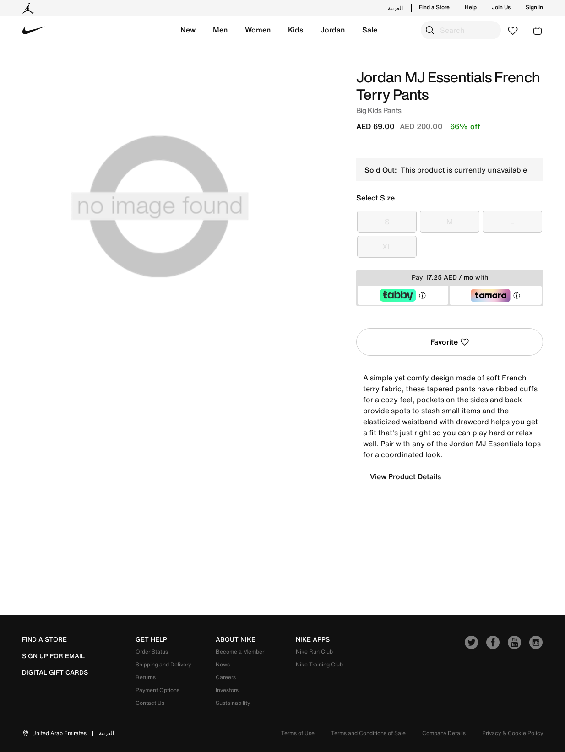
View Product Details (405, 476)
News (223, 664)
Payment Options (157, 690)
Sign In (534, 7)
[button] (187, 30)
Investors (227, 690)
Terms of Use (298, 733)
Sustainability (233, 703)
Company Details (444, 733)
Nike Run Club (314, 651)
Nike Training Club (319, 664)
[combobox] (461, 30)
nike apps (313, 639)
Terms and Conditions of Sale (368, 733)
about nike (235, 639)
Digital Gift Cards (55, 672)
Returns (146, 677)
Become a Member (240, 651)
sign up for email (53, 656)
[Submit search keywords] (430, 30)
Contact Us (150, 703)
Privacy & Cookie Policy (512, 733)
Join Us (501, 7)
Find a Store (434, 7)
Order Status (152, 651)
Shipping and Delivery (163, 664)
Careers (226, 677)
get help (151, 639)
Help (471, 7)
